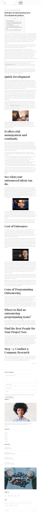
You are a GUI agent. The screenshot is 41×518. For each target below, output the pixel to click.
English (6, 441)
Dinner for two (8, 448)
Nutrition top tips (8, 458)
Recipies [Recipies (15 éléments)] (11, 505)
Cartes (5, 434)
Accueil (6, 432)
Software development (15, 10)
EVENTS (5, 436)
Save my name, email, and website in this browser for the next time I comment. (20, 394)
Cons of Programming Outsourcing (12, 26)
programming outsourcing (14, 105)
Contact (6, 439)
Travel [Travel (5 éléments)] (16, 505)
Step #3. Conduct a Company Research (13, 29)
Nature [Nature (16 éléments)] (6, 505)
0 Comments (34, 363)
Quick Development (10, 20)
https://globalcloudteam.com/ (9, 64)
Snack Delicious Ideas (9, 463)
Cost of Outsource (9, 24)
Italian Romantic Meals (9, 453)
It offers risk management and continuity (13, 22)
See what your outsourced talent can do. (13, 23)
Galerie (6, 437)
